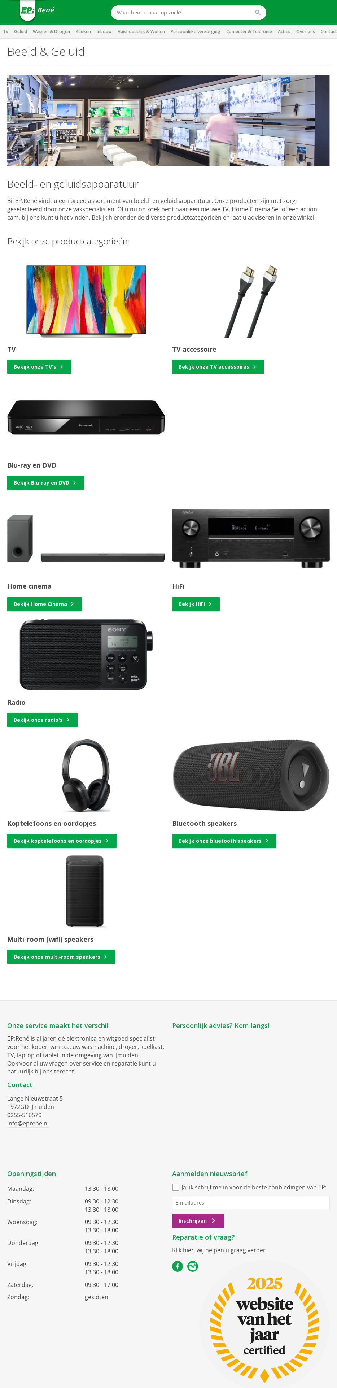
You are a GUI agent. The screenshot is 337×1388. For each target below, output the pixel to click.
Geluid (20, 32)
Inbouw (104, 32)
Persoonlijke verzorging (195, 32)
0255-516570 (24, 1115)
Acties (284, 32)
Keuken (83, 32)
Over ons (305, 32)
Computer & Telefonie (249, 32)
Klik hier (183, 1250)
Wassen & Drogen (51, 32)
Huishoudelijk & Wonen (141, 32)
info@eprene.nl (28, 1123)
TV (5, 32)
